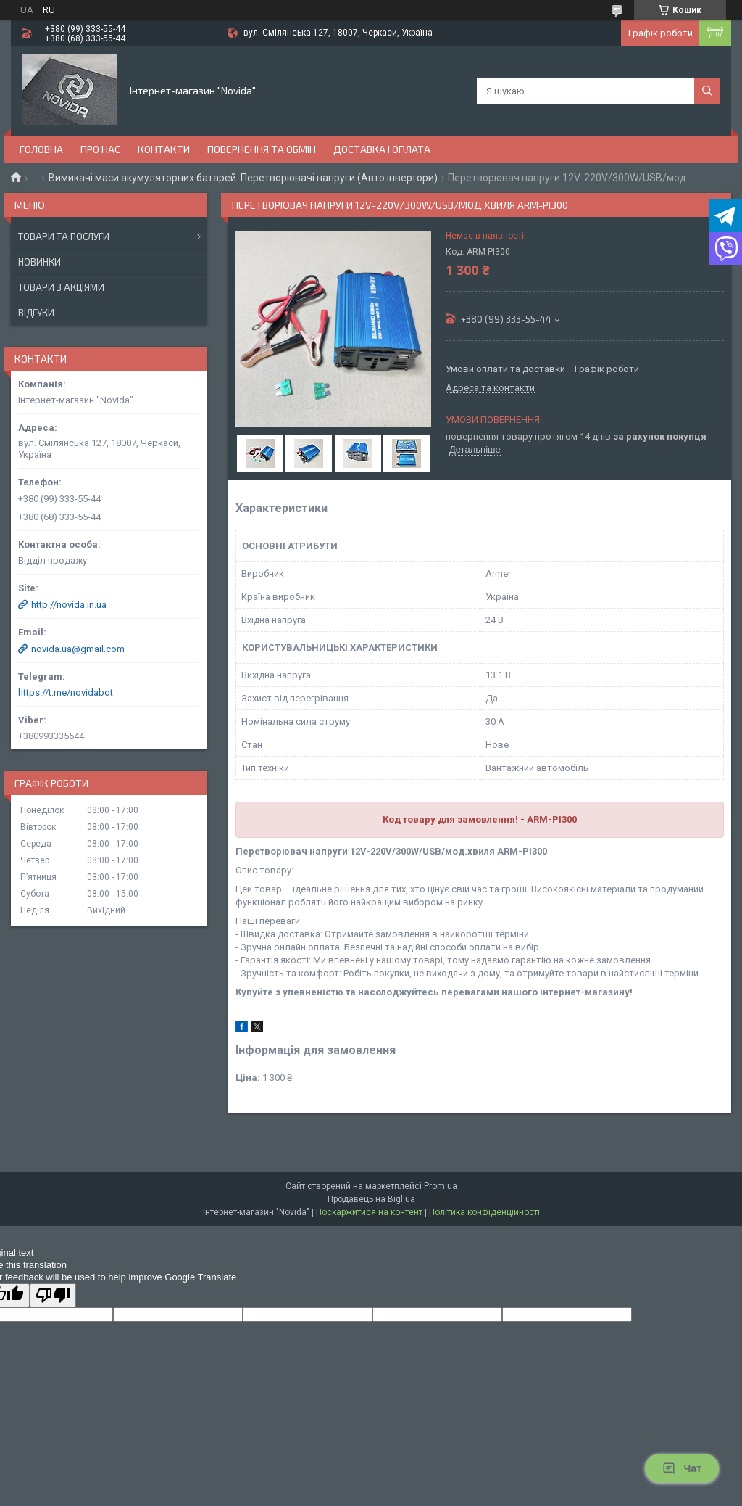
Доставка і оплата (381, 149)
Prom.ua (440, 1186)
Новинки (39, 262)
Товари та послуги (63, 236)
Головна (41, 149)
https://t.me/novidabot (65, 692)
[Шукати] (707, 91)
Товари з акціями (61, 287)
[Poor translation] (53, 1295)
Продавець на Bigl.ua (371, 1199)
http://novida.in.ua (69, 604)
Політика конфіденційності (484, 1212)
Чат (681, 1468)
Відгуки (36, 312)
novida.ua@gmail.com (78, 648)
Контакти (164, 149)
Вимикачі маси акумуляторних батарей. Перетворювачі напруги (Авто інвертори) (243, 178)
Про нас (100, 149)
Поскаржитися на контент (369, 1212)
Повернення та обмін (261, 149)
